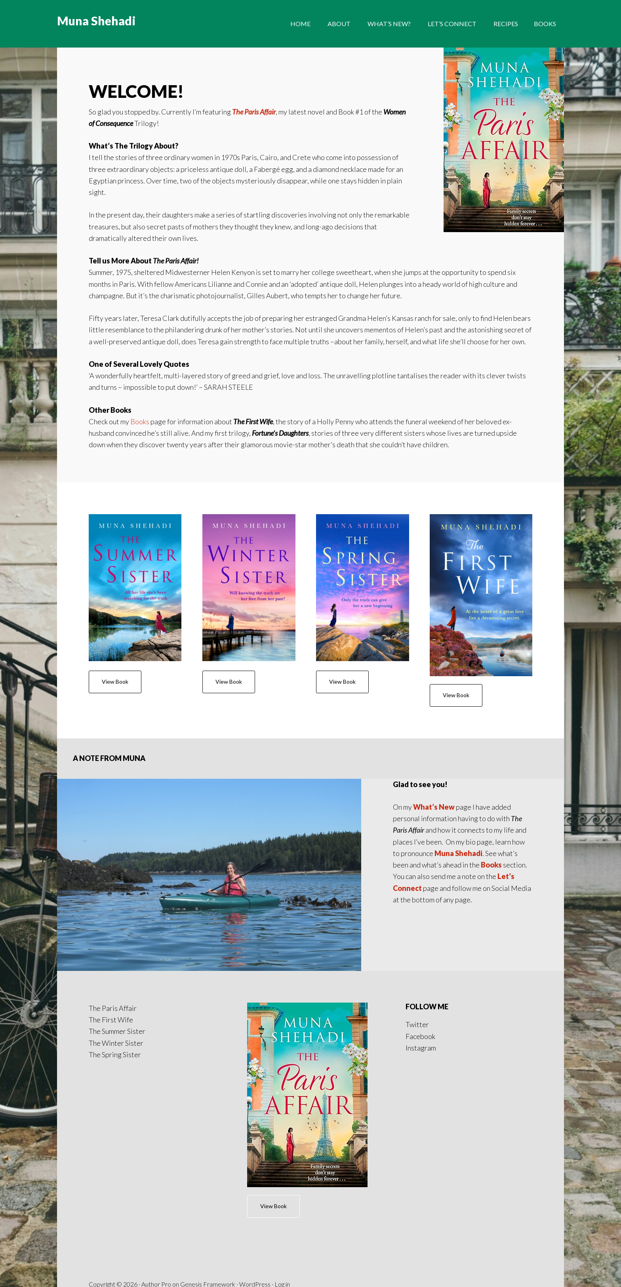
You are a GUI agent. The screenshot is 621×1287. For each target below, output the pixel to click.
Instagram (421, 1015)
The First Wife (111, 987)
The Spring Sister (115, 1022)
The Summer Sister (117, 999)
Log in (282, 1252)
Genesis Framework (207, 1252)
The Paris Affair (254, 111)
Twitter (417, 992)
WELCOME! (140, 90)
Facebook (420, 1004)
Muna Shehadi (96, 24)
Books (139, 421)
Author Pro (156, 1252)
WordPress (254, 1252)
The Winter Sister (116, 1011)
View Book (115, 681)
